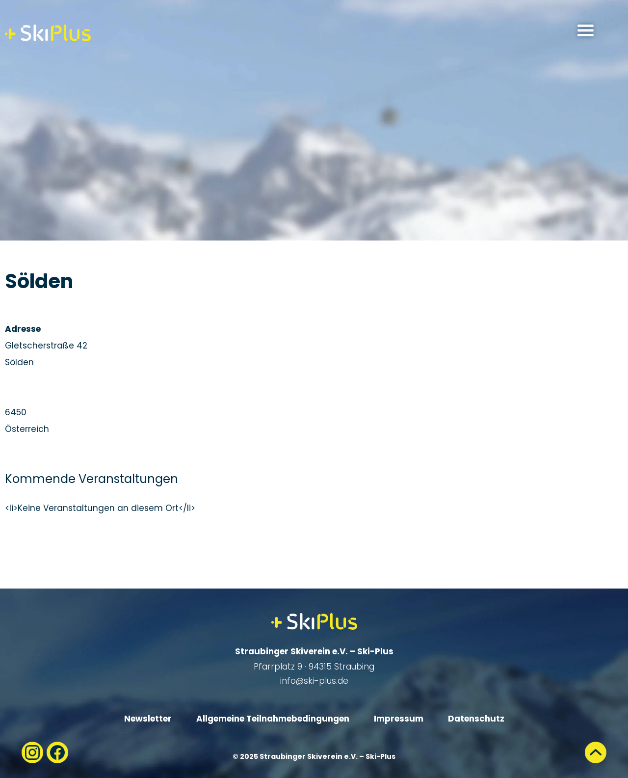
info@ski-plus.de (314, 681)
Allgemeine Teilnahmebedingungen (272, 718)
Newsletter (148, 718)
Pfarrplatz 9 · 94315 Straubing (314, 666)
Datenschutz (476, 718)
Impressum (398, 718)
